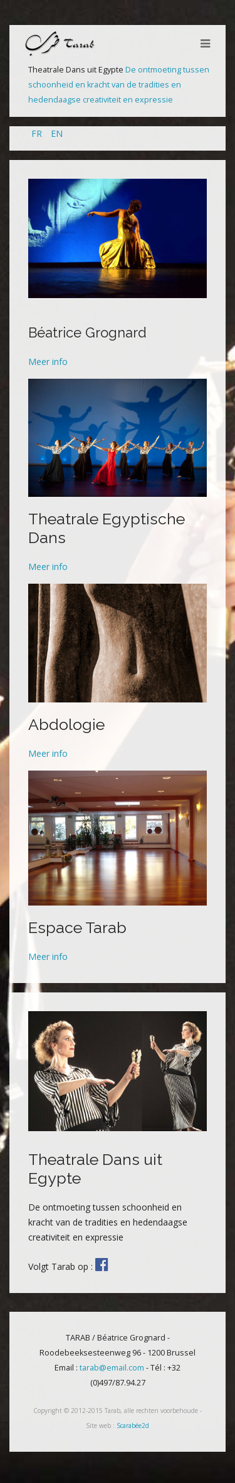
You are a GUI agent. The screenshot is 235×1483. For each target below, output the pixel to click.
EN (57, 133)
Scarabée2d (133, 1425)
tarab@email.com (112, 1367)
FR (37, 133)
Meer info (48, 361)
